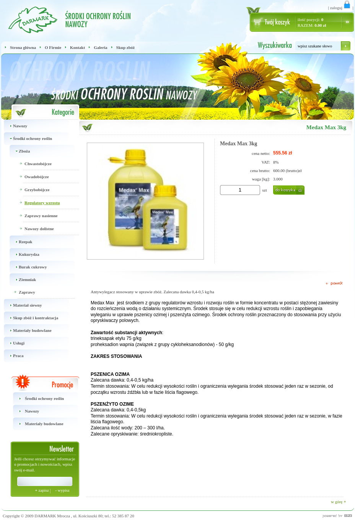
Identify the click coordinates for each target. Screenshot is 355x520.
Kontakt (77, 47)
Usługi (12, 343)
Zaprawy (27, 292)
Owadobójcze (36, 176)
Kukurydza (23, 254)
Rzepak (19, 242)
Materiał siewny (21, 305)
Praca (12, 355)
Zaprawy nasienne (41, 215)
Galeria (100, 47)
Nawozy (14, 126)
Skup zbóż (125, 47)
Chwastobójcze (38, 163)
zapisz (42, 490)
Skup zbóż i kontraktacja (29, 318)
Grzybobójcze (36, 189)
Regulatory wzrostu (42, 202)
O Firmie (53, 47)
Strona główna (23, 47)
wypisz (62, 490)
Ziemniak (21, 279)
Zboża (18, 151)
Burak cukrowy (27, 267)
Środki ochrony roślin (26, 138)
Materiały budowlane (26, 330)
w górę (338, 501)
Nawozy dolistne (39, 228)
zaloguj (341, 7)
